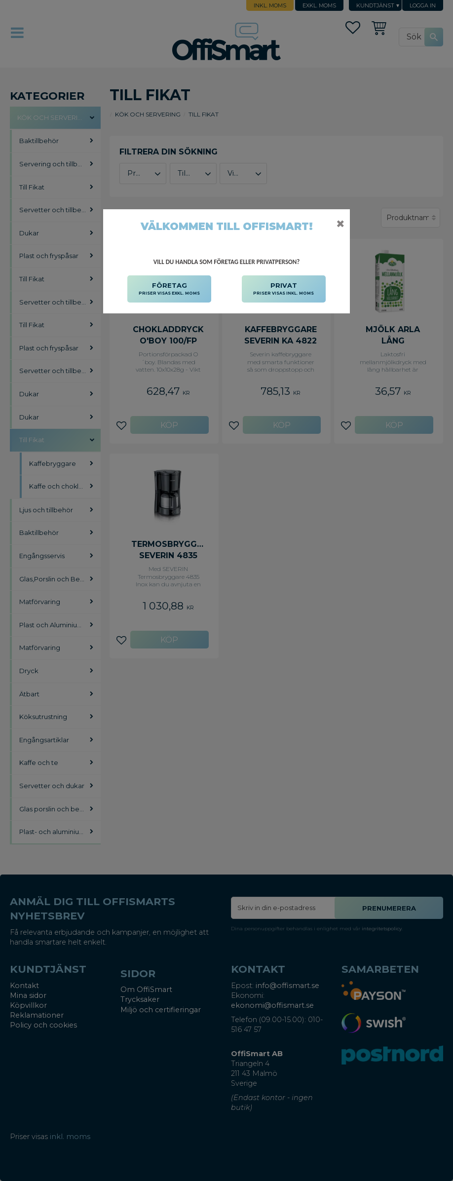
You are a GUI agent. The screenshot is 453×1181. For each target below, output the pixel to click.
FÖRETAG (169, 289)
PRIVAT (283, 289)
